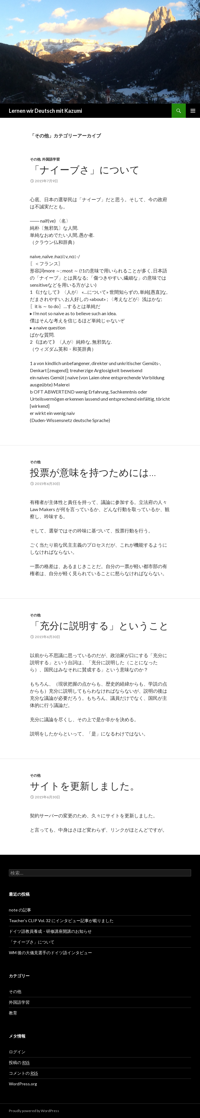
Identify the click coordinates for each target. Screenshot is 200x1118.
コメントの (23, 1073)
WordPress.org (23, 1083)
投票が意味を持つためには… (93, 472)
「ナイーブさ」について (85, 169)
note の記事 (20, 909)
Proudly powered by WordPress (34, 1111)
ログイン (17, 1051)
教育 (13, 1012)
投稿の (19, 1062)
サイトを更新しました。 (85, 786)
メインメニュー (193, 111)
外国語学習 (51, 159)
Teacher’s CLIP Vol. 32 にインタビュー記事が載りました (61, 920)
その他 (35, 159)
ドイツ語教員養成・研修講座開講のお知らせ (50, 931)
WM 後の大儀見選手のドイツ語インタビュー (50, 952)
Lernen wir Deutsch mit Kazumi (45, 110)
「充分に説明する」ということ (99, 625)
